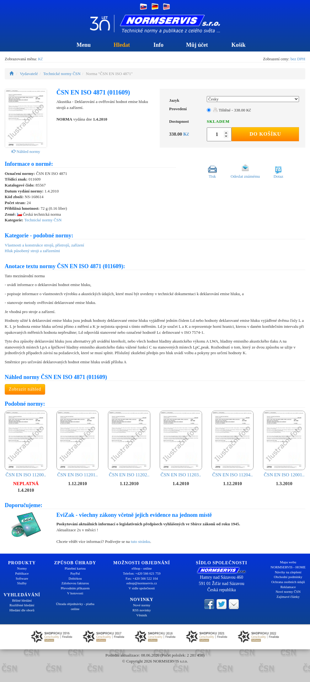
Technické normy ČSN (62, 73)
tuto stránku (140, 541)
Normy (22, 568)
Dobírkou (75, 578)
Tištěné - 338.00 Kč (232, 110)
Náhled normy (26, 151)
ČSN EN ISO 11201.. (77, 444)
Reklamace (288, 587)
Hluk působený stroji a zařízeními (32, 250)
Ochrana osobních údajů (288, 582)
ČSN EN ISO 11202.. (129, 444)
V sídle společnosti (142, 588)
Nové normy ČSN (287, 591)
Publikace (22, 573)
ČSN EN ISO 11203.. (181, 444)
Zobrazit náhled (25, 389)
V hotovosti (75, 593)
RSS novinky (141, 610)
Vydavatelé (29, 73)
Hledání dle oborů (21, 610)
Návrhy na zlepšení (288, 572)
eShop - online (141, 568)
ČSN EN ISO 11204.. (232, 444)
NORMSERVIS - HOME (288, 567)
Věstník (141, 615)
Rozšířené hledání (21, 605)
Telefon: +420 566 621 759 (142, 573)
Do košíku (265, 134)
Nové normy (141, 605)
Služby (22, 583)
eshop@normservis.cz (141, 583)
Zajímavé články (288, 596)
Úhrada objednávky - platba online (75, 606)
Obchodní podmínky (288, 577)
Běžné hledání (22, 600)
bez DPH (298, 59)
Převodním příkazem (75, 588)
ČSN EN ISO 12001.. (284, 444)
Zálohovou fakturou (75, 583)
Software (22, 578)
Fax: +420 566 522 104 (142, 578)
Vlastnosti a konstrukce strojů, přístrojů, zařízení (44, 245)
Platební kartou (75, 568)
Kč (40, 59)
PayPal (75, 573)
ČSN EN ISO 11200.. (26, 444)
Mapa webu (288, 562)
